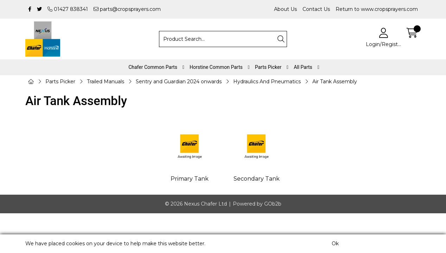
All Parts (303, 67)
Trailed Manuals (105, 81)
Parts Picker (268, 67)
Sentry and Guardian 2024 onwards (179, 81)
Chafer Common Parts (152, 67)
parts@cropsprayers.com (127, 9)
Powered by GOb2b (257, 204)
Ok (335, 243)
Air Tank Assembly (334, 81)
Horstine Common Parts (216, 67)
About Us (285, 9)
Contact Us (316, 9)
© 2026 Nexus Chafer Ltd (196, 204)
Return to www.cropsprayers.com (377, 9)
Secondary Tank (257, 178)
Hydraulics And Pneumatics (267, 81)
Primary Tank (190, 178)
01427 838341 (67, 9)
